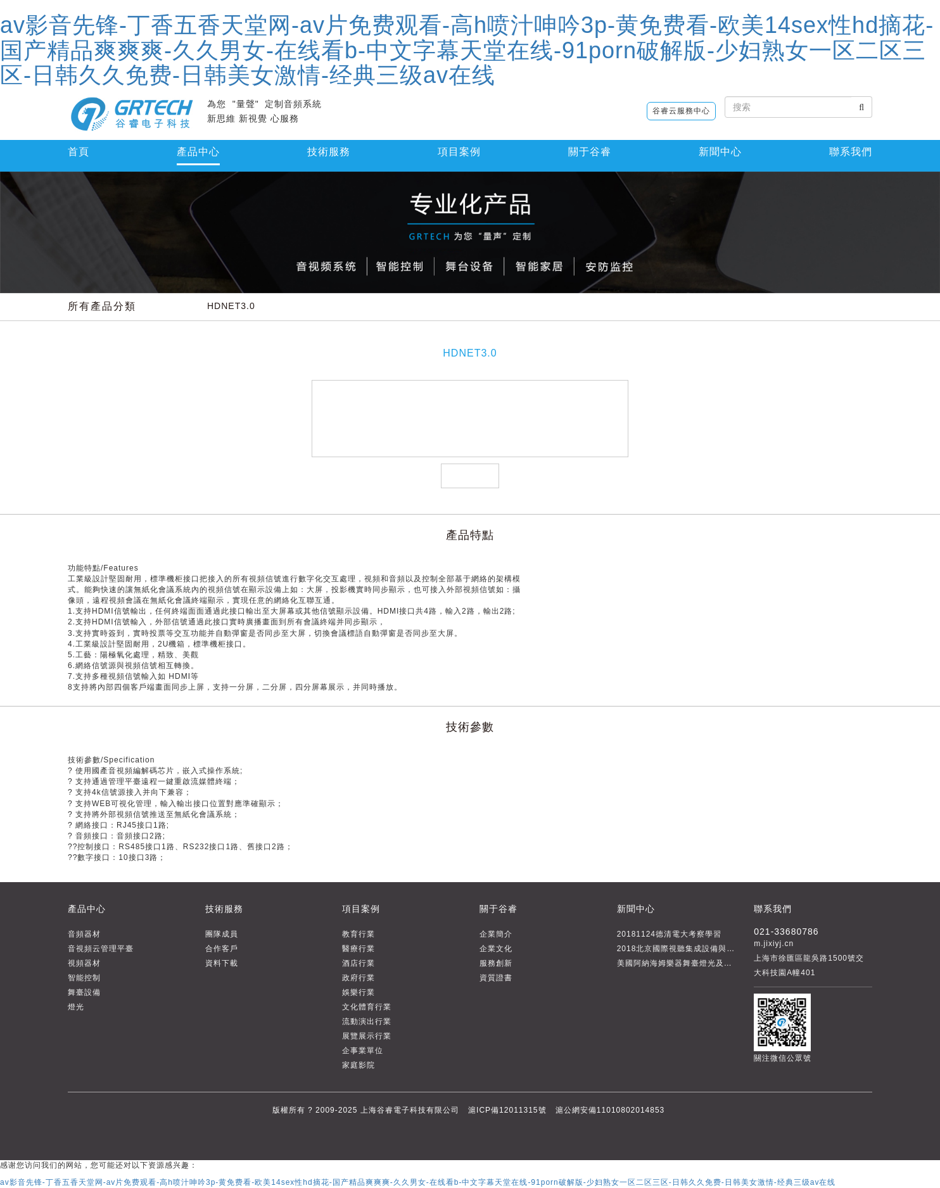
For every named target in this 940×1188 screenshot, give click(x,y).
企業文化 (496, 948)
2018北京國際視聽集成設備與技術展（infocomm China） (724, 948)
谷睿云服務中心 (681, 110)
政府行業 (358, 977)
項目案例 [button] (459, 151)
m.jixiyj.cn (774, 943)
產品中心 (198, 151)
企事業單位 (362, 1050)
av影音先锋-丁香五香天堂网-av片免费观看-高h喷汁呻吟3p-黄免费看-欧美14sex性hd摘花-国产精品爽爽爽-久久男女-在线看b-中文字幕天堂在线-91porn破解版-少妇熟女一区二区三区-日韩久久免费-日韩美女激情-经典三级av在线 (467, 50)
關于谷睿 (499, 909)
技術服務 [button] (328, 151)
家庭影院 (358, 1065)
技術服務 (224, 909)
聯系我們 (850, 151)
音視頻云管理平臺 (101, 948)
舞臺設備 (84, 992)
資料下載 (221, 963)
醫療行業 (358, 948)
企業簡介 (496, 934)
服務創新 (496, 963)
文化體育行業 (366, 1006)
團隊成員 (221, 934)
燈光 (76, 1006)
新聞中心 (720, 151)
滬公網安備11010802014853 (610, 1110)
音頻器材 (84, 934)
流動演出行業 (366, 1021)
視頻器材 (84, 963)
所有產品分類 (102, 306)
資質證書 (496, 977)
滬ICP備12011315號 (507, 1110)
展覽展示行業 (366, 1036)
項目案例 (361, 909)
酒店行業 (358, 963)
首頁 (78, 151)
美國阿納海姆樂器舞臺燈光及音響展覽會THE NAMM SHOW (728, 963)
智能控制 (84, 977)
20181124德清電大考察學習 (669, 934)
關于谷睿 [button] (589, 151)
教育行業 (358, 934)
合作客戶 (221, 948)
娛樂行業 (358, 992)
